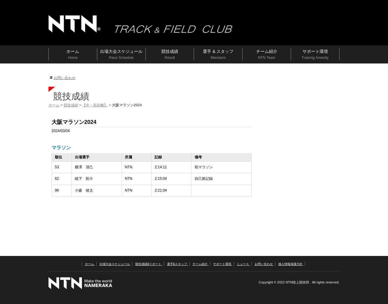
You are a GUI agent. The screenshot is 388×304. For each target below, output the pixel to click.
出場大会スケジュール (115, 264)
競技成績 (71, 105)
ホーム (53, 105)
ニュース (243, 264)
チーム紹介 (200, 264)
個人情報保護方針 (290, 264)
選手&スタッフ (177, 264)
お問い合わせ (64, 78)
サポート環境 (222, 264)
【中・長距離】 (95, 105)
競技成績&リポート (148, 264)
